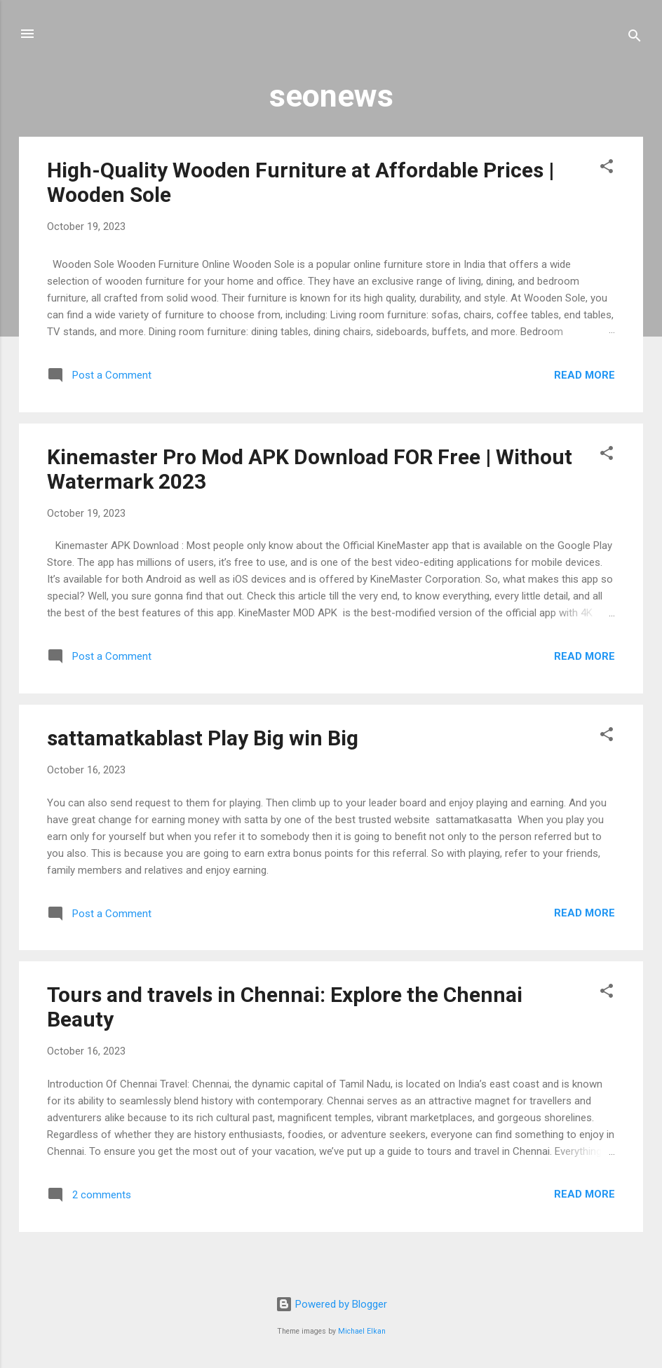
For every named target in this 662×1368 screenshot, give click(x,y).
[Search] (634, 38)
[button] (606, 169)
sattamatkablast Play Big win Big (202, 738)
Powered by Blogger (331, 1304)
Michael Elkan (362, 1331)
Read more (584, 375)
